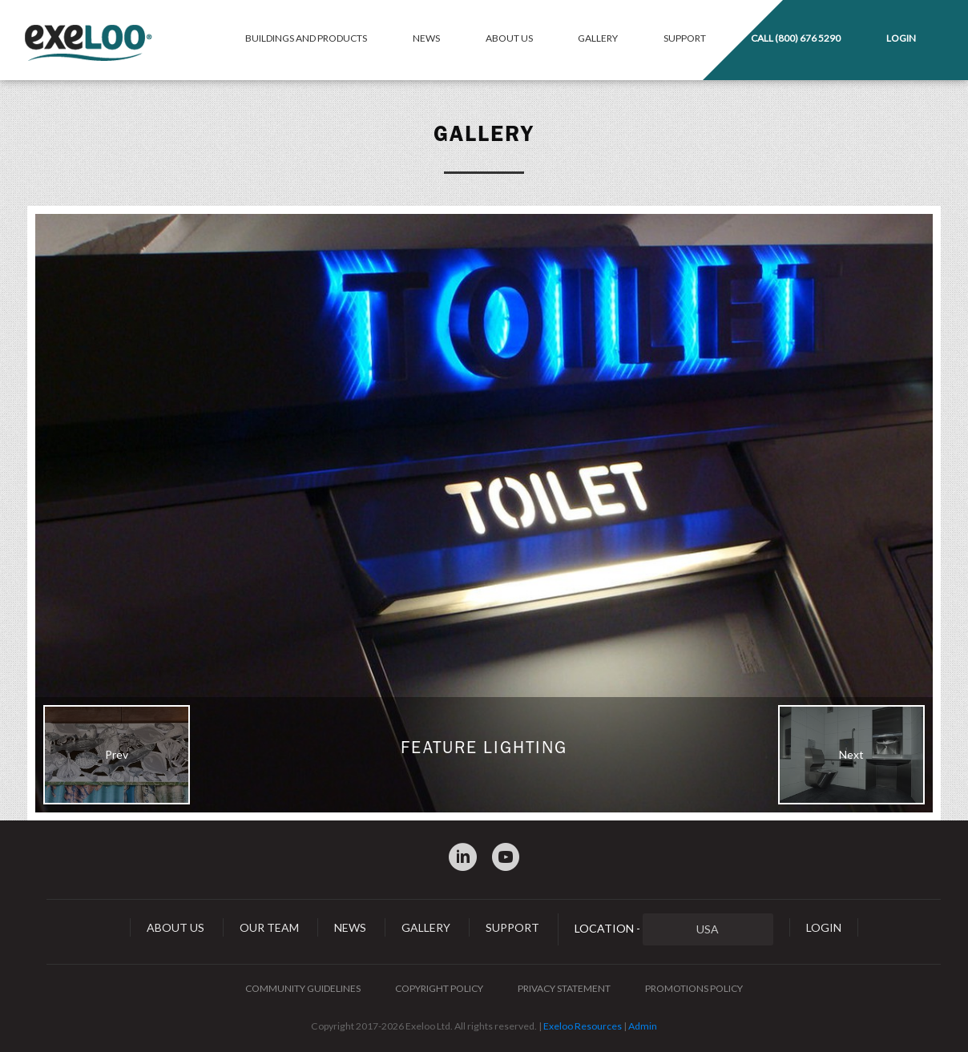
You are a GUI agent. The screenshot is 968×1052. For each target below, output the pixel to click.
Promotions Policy (694, 988)
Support (684, 38)
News (426, 38)
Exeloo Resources (582, 1026)
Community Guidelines (303, 988)
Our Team (269, 927)
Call (796, 38)
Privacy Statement (564, 988)
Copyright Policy (439, 988)
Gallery (598, 38)
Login (901, 38)
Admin (642, 1026)
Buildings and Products (306, 38)
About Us (509, 38)
